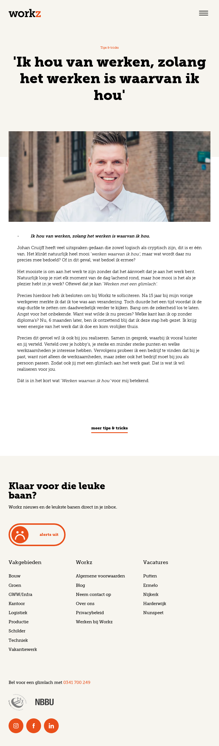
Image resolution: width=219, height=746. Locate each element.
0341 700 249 (76, 682)
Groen (15, 585)
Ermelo (150, 585)
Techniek (18, 640)
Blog (80, 585)
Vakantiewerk (23, 649)
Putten (150, 576)
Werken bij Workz (94, 621)
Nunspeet (153, 612)
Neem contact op (93, 594)
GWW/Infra (20, 594)
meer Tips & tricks (109, 428)
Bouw (15, 576)
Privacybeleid (90, 612)
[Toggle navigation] (203, 13)
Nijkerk (151, 594)
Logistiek (18, 612)
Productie (19, 621)
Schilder (17, 631)
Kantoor (17, 603)
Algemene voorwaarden (100, 576)
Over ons (85, 603)
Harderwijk (154, 603)
